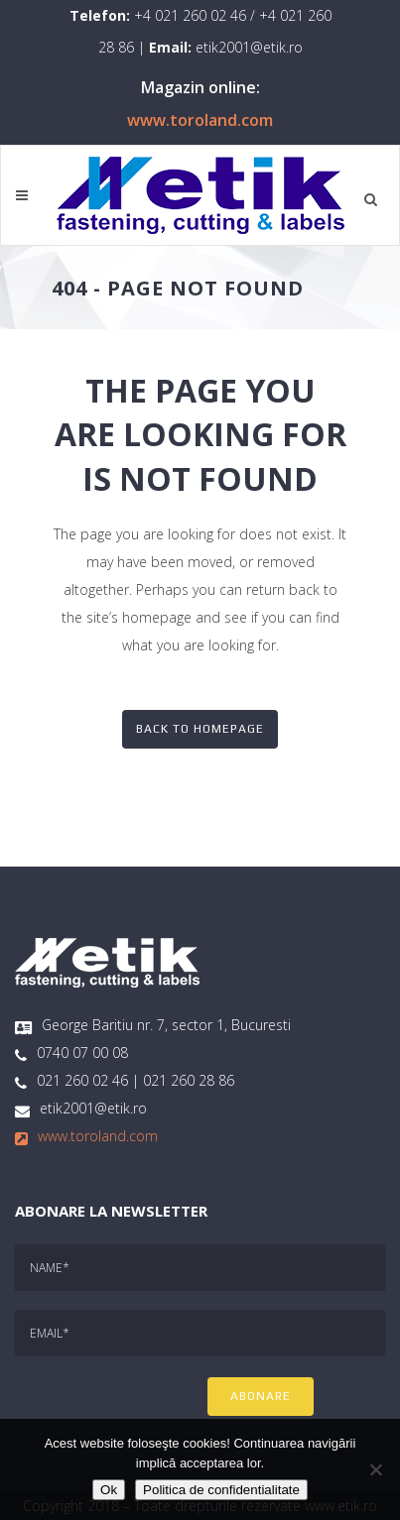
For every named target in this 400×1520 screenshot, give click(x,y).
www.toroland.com (200, 120)
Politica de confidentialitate (221, 1489)
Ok (108, 1489)
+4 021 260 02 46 (190, 15)
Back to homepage (200, 729)
